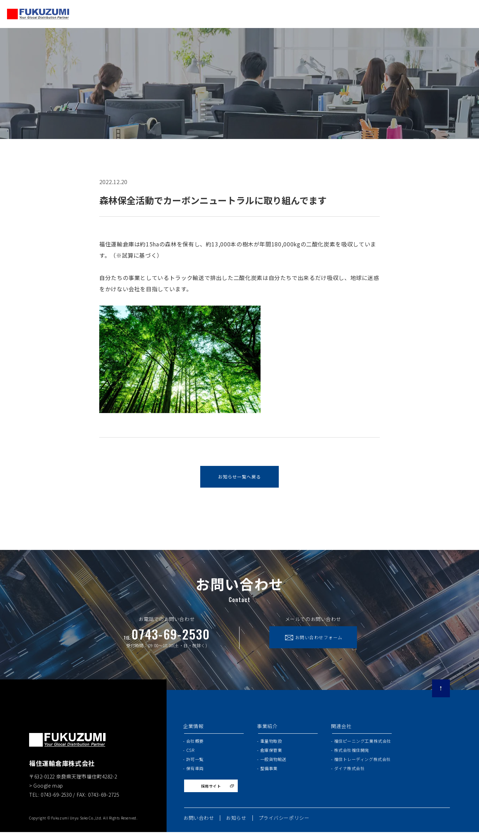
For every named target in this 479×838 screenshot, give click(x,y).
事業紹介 (267, 728)
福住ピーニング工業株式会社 (362, 743)
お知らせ (236, 823)
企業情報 (193, 728)
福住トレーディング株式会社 (362, 761)
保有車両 (195, 771)
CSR (190, 752)
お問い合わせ (198, 823)
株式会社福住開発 (351, 752)
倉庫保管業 (271, 752)
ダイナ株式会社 (349, 771)
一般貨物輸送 (273, 761)
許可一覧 (195, 761)
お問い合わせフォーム (324, 640)
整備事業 (269, 771)
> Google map (46, 787)
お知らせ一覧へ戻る (239, 478)
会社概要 (195, 743)
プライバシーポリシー (284, 823)
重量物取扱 (271, 743)
